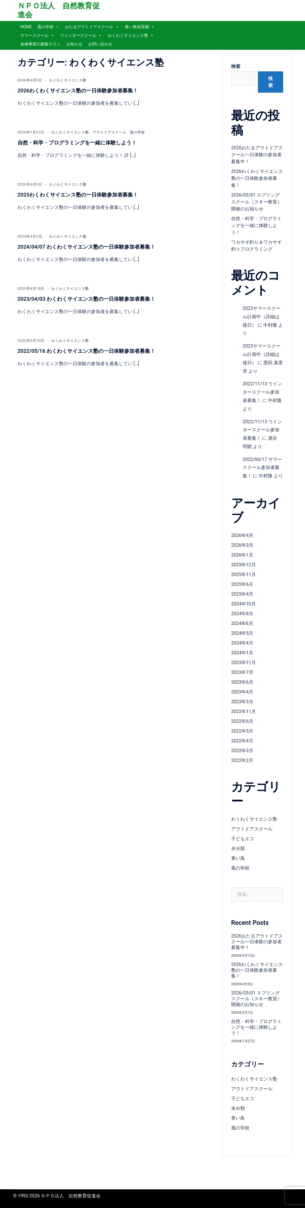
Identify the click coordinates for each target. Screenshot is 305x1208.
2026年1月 (242, 555)
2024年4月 (242, 643)
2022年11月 (243, 711)
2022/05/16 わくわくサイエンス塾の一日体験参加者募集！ (86, 351)
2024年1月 (242, 653)
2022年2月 (242, 760)
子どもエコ (242, 838)
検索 (235, 66)
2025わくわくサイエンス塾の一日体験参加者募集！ (78, 195)
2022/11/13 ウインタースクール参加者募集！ (262, 392)
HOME (26, 26)
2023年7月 (242, 672)
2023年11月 (243, 662)
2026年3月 (242, 545)
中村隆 (270, 325)
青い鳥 (238, 858)
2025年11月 (243, 574)
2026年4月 (242, 535)
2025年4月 (242, 594)
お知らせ (74, 44)
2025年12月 (243, 564)
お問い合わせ (100, 44)
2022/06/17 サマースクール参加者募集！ (262, 468)
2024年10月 (243, 604)
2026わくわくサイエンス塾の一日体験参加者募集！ (78, 90)
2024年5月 (242, 633)
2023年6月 (242, 682)
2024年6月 (242, 623)
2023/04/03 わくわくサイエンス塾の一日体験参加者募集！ (86, 299)
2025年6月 (242, 584)
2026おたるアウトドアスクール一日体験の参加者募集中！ (257, 154)
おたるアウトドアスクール (92, 26)
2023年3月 (242, 701)
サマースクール (37, 35)
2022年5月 (242, 731)
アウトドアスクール (109, 132)
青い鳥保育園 (140, 26)
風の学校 (48, 26)
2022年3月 (242, 750)
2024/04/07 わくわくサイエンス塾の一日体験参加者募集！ (86, 247)
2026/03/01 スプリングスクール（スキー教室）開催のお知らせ (256, 202)
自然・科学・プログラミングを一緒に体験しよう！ (77, 143)
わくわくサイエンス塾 (131, 35)
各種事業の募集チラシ (40, 44)
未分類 (238, 848)
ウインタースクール (81, 35)
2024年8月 (242, 613)
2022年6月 (242, 721)
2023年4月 (242, 692)
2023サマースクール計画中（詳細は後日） (262, 317)
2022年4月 (242, 741)
